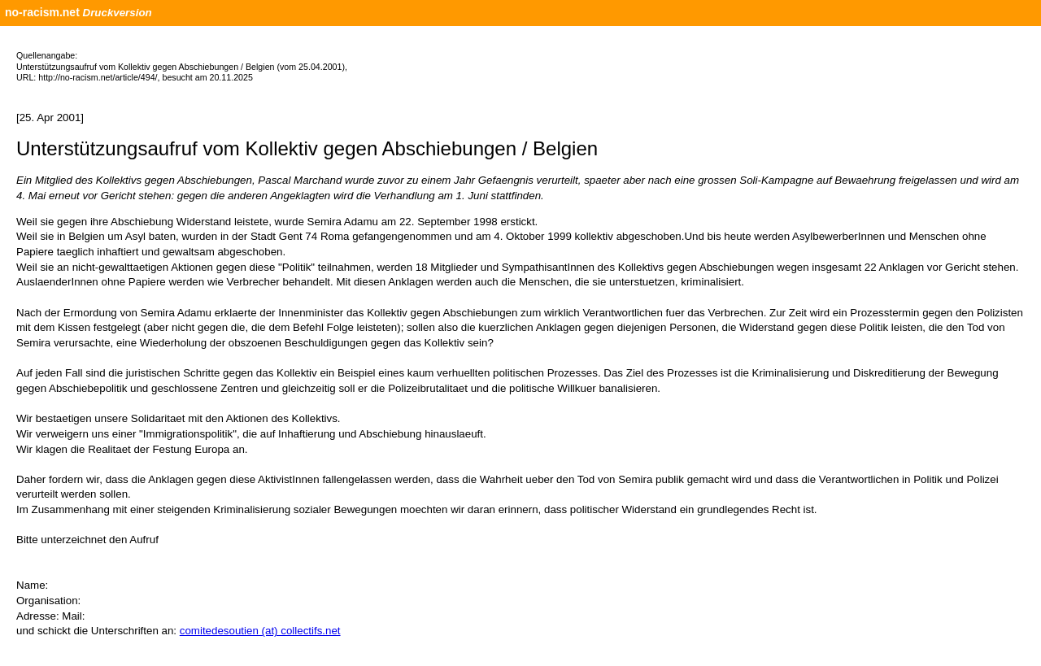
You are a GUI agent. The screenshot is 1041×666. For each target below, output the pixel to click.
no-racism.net (42, 12)
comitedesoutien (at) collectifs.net (260, 631)
